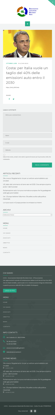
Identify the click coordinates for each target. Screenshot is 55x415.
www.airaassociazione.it (14, 352)
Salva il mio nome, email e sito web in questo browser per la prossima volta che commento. (27, 158)
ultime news (24, 63)
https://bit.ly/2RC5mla (12, 87)
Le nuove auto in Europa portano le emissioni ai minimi (22, 203)
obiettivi (6, 243)
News (5, 247)
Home (5, 228)
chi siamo (6, 233)
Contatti (6, 252)
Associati (6, 238)
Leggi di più (10, 291)
